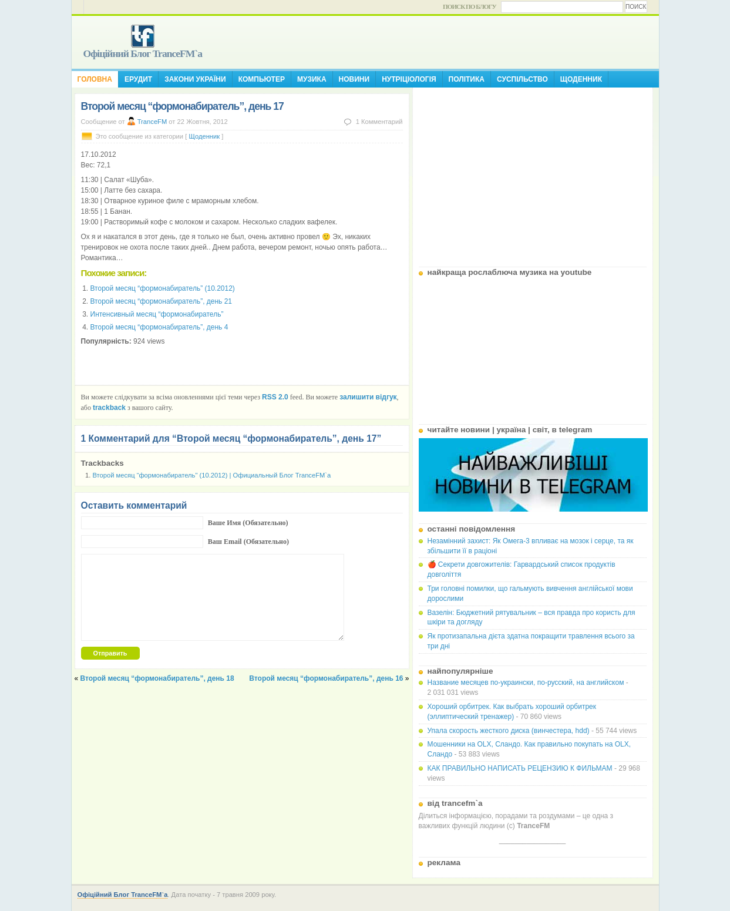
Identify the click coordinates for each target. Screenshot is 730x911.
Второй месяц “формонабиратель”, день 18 (157, 678)
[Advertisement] (533, 172)
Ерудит (138, 79)
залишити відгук (367, 397)
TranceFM (152, 121)
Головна (95, 79)
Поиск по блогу (469, 6)
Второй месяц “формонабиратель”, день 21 (161, 301)
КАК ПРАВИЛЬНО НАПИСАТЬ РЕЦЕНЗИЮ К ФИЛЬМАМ (520, 768)
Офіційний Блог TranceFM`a (143, 53)
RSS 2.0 (275, 397)
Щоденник (581, 79)
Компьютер (261, 79)
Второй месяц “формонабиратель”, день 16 (326, 678)
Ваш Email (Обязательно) (248, 541)
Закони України (195, 79)
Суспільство (522, 79)
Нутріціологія (409, 79)
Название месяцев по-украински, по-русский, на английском (526, 682)
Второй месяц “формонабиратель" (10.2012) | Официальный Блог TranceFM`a (212, 475)
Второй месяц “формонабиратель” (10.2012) (162, 288)
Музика (312, 79)
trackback (109, 408)
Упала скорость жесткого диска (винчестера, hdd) (509, 731)
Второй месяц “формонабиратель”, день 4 (159, 327)
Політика (467, 79)
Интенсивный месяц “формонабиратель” (157, 314)
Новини (354, 79)
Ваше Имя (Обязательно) (248, 523)
